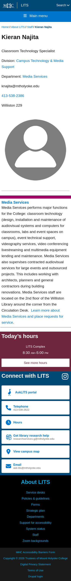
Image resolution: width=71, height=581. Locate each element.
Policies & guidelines (35, 498)
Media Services (35, 76)
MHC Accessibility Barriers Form (35, 552)
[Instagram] (65, 378)
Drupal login (35, 576)
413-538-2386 (13, 96)
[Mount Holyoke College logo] (9, 5)
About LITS (18, 27)
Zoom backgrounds (35, 540)
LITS (24, 5)
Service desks (35, 492)
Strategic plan (35, 510)
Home (5, 27)
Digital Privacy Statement (35, 564)
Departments (35, 516)
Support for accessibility (35, 522)
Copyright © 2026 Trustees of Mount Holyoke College (35, 558)
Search (62, 5)
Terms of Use (35, 570)
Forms (35, 504)
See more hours (35, 363)
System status (35, 528)
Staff (30, 27)
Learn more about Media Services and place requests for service (32, 316)
